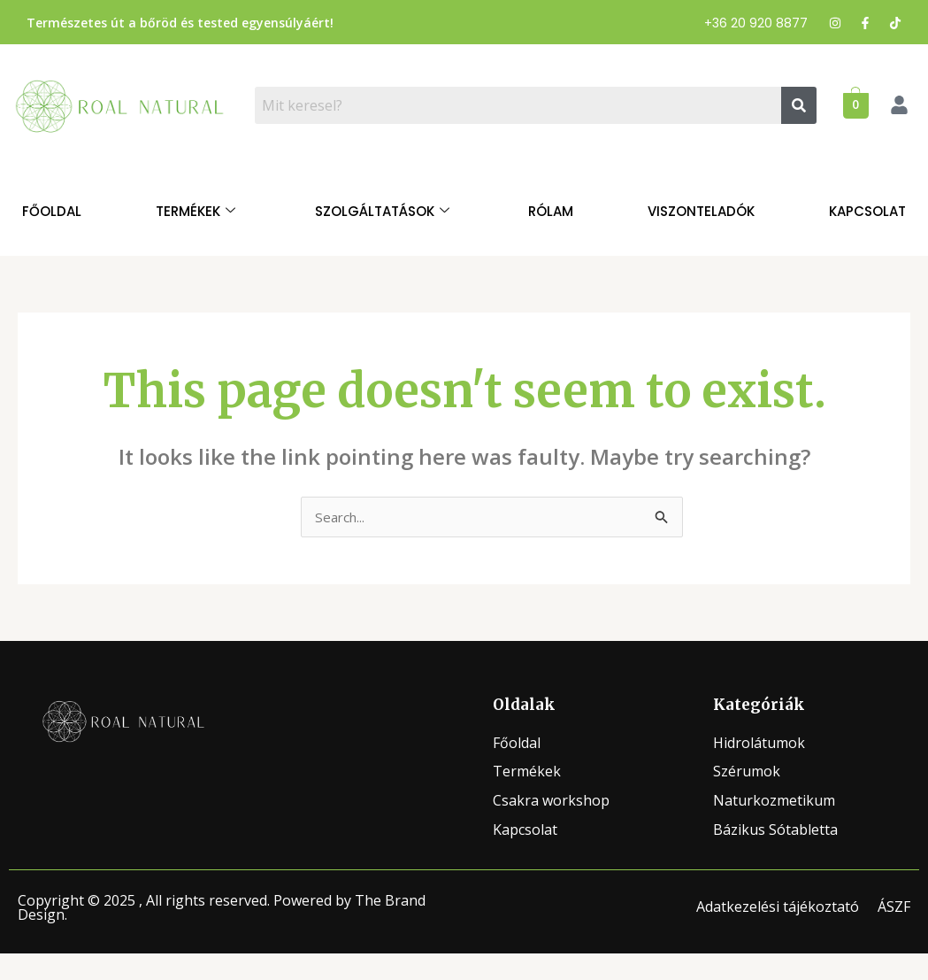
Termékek (195, 211)
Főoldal (51, 211)
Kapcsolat (867, 211)
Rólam (550, 211)
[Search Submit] (662, 518)
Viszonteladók (701, 211)
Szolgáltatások (382, 211)
